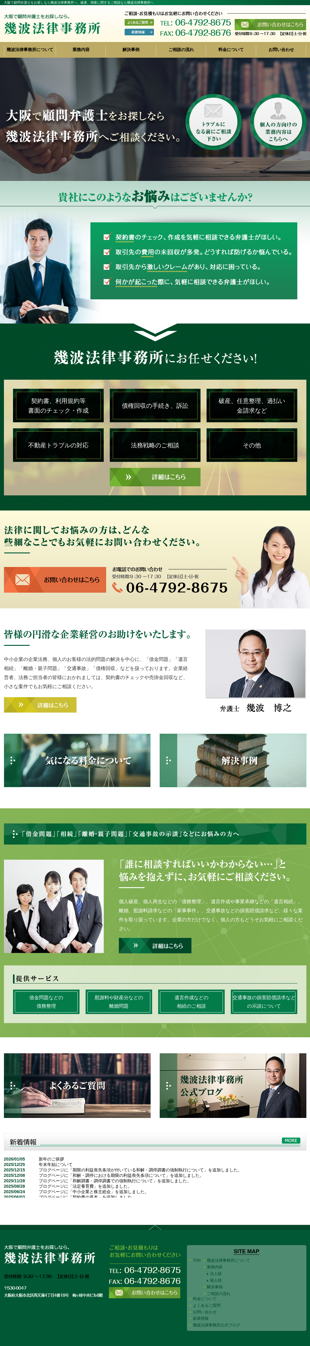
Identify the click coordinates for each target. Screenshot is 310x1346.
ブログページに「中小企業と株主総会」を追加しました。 (94, 1191)
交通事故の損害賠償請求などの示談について (264, 1002)
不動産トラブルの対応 (58, 445)
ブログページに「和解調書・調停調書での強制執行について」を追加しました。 (115, 1180)
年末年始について (56, 1164)
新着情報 (201, 1318)
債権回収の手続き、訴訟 (155, 405)
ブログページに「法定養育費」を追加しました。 (85, 1186)
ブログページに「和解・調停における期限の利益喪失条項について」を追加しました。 (121, 1175)
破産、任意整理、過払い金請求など (252, 406)
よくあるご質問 (206, 1305)
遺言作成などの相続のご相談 (191, 1002)
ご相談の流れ (181, 49)
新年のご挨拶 (51, 1159)
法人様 (216, 1273)
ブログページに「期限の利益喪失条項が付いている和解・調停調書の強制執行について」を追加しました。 (140, 1169)
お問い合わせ (281, 49)
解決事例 (130, 49)
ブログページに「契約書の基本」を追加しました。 (87, 1197)
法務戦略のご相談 (155, 445)
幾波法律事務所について (30, 49)
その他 (252, 445)
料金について (231, 49)
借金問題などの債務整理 (46, 1002)
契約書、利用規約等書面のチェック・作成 (58, 406)
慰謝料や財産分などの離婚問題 (119, 1002)
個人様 (216, 1280)
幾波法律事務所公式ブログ (216, 1325)
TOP (197, 1260)
